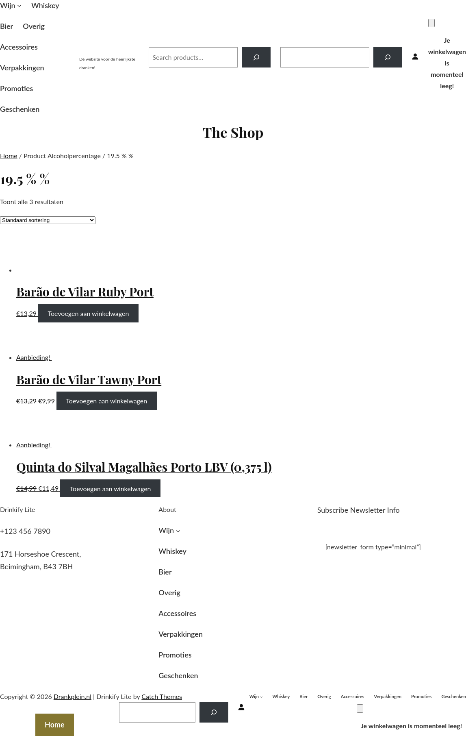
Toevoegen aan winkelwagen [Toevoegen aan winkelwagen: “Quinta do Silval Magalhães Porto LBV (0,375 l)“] (110, 488)
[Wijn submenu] (19, 5)
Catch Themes (161, 696)
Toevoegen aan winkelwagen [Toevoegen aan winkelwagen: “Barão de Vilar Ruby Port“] (88, 313)
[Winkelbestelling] (47, 220)
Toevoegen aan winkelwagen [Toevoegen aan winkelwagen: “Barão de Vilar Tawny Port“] (106, 401)
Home (8, 155)
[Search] (256, 57)
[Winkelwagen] (431, 23)
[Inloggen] (415, 57)
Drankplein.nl (109, 48)
